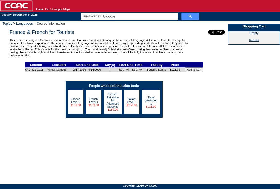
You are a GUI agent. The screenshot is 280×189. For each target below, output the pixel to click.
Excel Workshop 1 (151, 100)
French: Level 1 (93, 100)
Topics (8, 23)
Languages (24, 23)
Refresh (254, 40)
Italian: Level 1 (131, 100)
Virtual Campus (57, 69)
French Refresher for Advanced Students (113, 100)
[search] (128, 16)
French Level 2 (75, 100)
